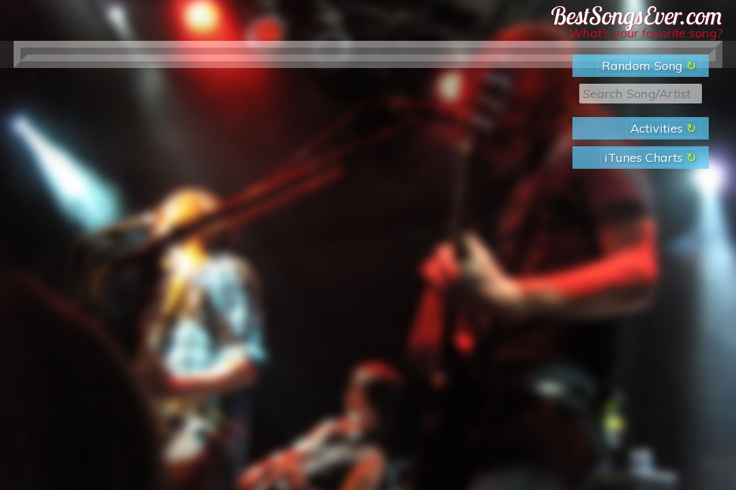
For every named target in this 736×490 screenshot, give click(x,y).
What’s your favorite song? (645, 33)
